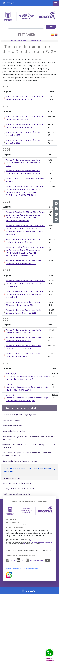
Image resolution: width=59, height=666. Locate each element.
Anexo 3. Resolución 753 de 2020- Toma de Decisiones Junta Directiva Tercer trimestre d (25, 294)
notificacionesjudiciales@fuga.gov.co (41, 542)
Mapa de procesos (11, 420)
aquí (24, 543)
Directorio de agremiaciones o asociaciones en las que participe (28, 437)
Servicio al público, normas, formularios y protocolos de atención (29, 446)
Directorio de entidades (13, 431)
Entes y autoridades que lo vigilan (18, 488)
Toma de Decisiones (12, 478)
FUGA (23, 560)
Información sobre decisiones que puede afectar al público (27, 469)
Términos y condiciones (31, 568)
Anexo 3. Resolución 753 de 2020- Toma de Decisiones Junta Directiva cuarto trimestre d (25, 283)
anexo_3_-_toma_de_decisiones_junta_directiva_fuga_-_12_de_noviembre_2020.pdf (28, 387)
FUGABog (13, 560)
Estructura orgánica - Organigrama (19, 414)
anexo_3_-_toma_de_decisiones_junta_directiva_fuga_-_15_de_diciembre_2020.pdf (28, 376)
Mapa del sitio (17, 568)
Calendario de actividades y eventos (19, 461)
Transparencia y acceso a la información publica (28, 40)
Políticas (9, 568)
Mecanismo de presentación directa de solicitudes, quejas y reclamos (26, 454)
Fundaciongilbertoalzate (37, 560)
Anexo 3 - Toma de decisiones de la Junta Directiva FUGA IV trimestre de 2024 (24, 163)
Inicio (5, 40)
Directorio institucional (13, 425)
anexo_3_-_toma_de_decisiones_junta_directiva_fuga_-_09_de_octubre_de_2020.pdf (28, 398)
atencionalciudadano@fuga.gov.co (27, 540)
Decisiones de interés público (16, 483)
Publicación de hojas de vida (16, 494)
